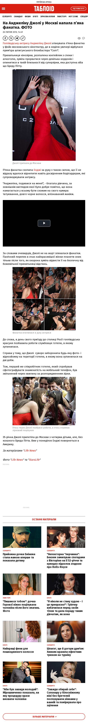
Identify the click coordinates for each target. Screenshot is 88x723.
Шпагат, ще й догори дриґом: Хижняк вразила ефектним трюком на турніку (65, 652)
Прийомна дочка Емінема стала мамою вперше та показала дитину (19, 557)
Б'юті (35, 16)
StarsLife (34, 459)
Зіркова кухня (47, 16)
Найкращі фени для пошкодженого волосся (18, 650)
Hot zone (73, 16)
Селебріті (7, 16)
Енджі (37, 170)
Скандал (18, 16)
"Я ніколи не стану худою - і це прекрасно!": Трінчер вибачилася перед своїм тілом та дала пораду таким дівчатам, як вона (65, 608)
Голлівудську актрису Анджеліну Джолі (27, 43)
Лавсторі (61, 16)
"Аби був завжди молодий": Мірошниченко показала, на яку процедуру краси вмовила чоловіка (21, 694)
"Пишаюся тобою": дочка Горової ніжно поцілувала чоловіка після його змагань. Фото (21, 606)
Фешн (28, 16)
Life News (30, 450)
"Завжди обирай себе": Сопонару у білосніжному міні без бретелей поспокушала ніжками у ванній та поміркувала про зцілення (64, 697)
